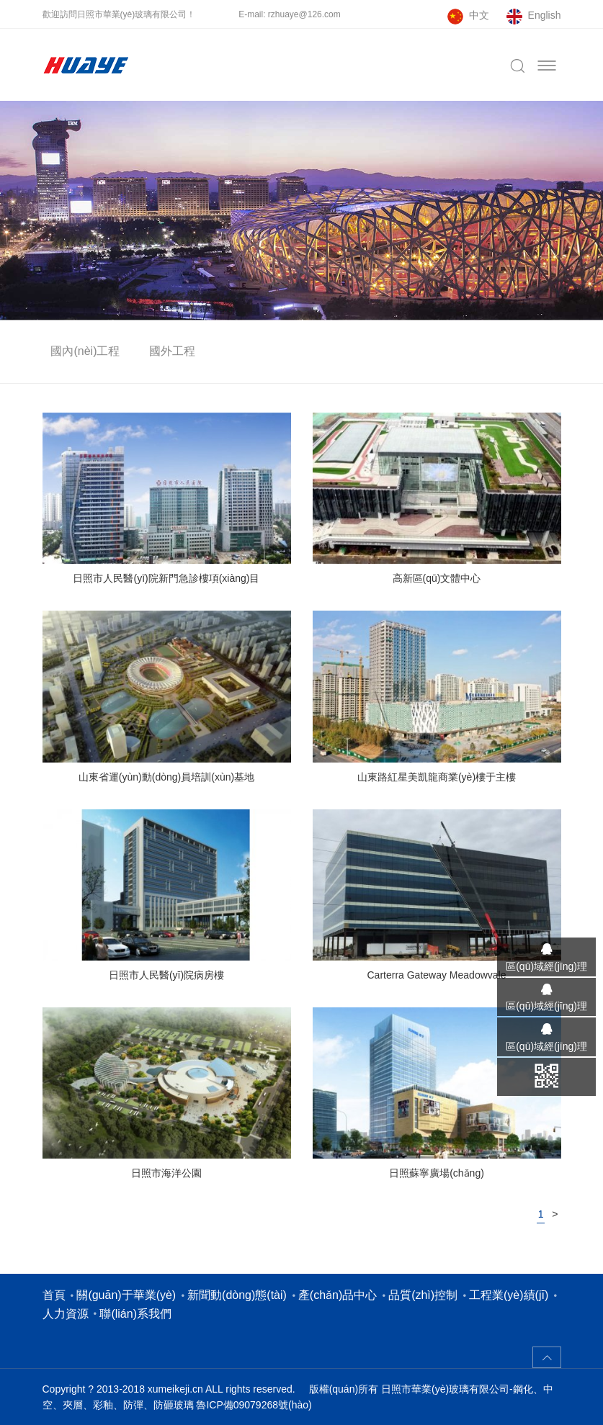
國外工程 (172, 351)
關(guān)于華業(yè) (126, 1295)
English (544, 15)
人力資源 (66, 1314)
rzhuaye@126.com (304, 14)
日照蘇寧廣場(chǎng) (436, 1173)
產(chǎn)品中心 (337, 1295)
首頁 (54, 1295)
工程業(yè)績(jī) (508, 1295)
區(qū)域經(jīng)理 (546, 966)
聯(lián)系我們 (135, 1314)
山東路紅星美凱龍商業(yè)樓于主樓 (436, 777)
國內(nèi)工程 (85, 351)
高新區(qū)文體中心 (437, 578)
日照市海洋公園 (166, 1173)
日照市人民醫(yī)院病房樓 (166, 975)
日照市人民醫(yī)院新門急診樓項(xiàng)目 (166, 578)
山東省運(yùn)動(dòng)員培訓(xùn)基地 (166, 777)
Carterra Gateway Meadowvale (436, 975)
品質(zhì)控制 (422, 1295)
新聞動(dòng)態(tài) (237, 1295)
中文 (479, 15)
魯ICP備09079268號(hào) (253, 1405)
